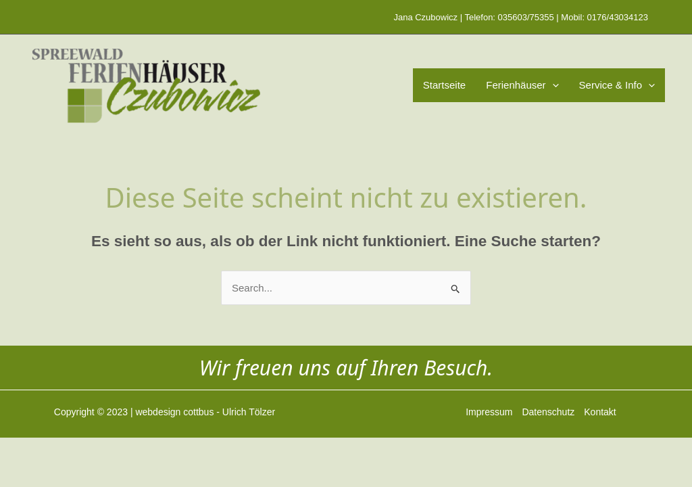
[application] (552, 85)
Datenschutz (548, 412)
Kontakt (600, 412)
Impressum (489, 412)
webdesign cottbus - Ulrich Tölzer (205, 412)
